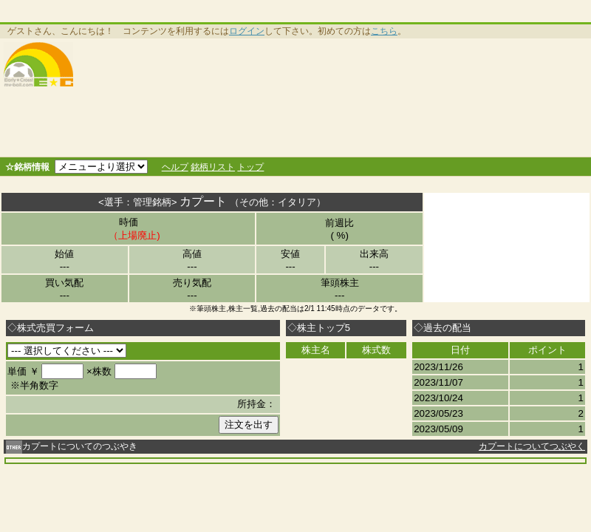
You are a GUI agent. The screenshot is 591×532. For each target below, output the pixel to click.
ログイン (246, 31)
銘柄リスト (213, 167)
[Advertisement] (231, 97)
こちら (384, 31)
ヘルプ (175, 167)
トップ (250, 167)
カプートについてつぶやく (532, 446)
